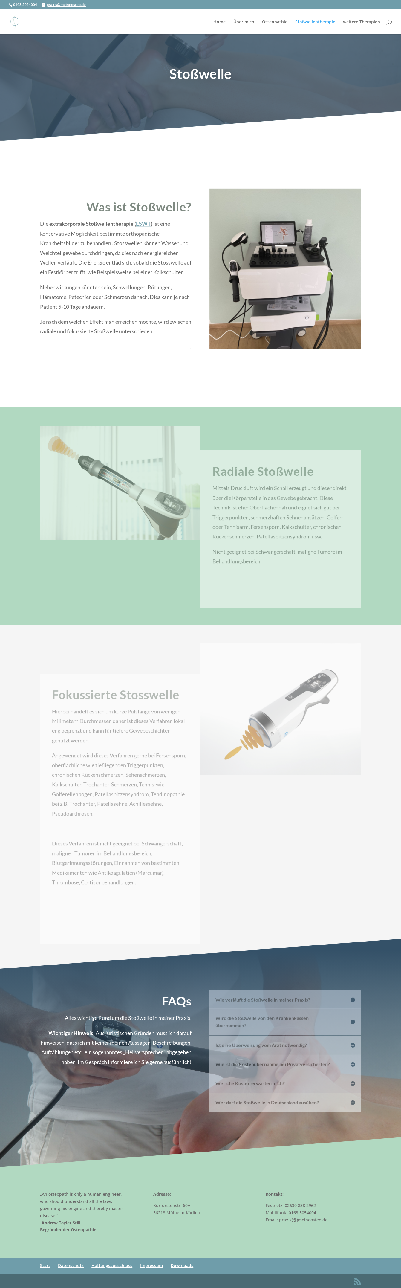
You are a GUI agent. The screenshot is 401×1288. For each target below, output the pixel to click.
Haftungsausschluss (111, 1265)
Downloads (182, 1265)
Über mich (243, 22)
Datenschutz (71, 1265)
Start (45, 1265)
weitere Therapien (361, 22)
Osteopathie (274, 22)
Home (219, 22)
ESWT (143, 228)
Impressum (151, 1265)
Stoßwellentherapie (315, 22)
